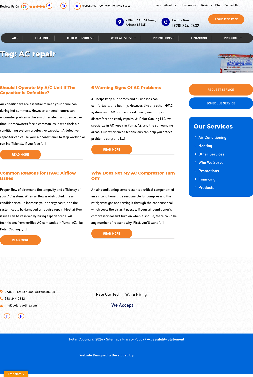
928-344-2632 (15, 301)
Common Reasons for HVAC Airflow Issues (40, 177)
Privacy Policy (133, 342)
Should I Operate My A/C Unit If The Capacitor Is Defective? (40, 90)
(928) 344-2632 (187, 27)
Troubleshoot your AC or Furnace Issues (110, 5)
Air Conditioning (212, 137)
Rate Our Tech (108, 286)
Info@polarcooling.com (21, 308)
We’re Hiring (136, 286)
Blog (217, 5)
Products (232, 44)
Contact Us (230, 5)
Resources (188, 5)
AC (14, 44)
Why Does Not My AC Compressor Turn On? (130, 177)
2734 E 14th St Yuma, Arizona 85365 (30, 295)
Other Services (78, 44)
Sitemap (112, 342)
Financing (199, 44)
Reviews (205, 5)
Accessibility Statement (165, 342)
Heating (40, 44)
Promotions (162, 44)
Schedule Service (220, 103)
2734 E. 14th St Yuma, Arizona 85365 (140, 22)
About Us (170, 5)
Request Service (226, 20)
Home (157, 5)
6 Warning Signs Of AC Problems (128, 88)
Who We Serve (122, 44)
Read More (20, 156)
